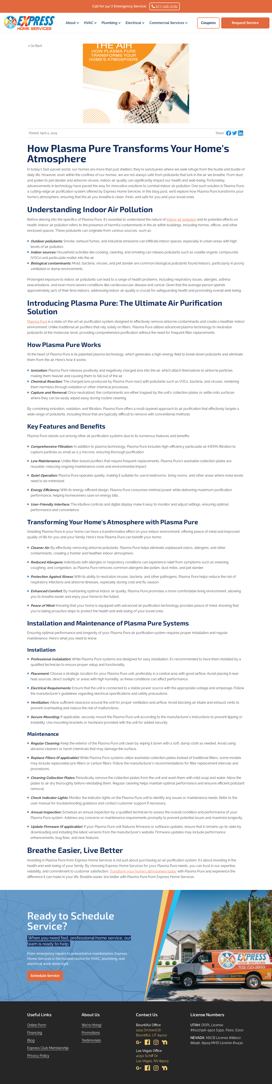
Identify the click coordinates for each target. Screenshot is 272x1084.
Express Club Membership (48, 1048)
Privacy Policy (38, 1056)
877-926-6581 (165, 6)
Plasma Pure (37, 322)
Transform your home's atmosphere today (143, 871)
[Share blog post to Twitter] (234, 133)
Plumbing (112, 23)
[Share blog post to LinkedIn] (240, 133)
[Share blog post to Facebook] (228, 133)
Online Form (36, 1025)
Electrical (135, 23)
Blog (31, 1040)
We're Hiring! (92, 1025)
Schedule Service (45, 976)
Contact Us (146, 1014)
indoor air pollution (181, 219)
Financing (34, 1033)
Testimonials (91, 1040)
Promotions (91, 1033)
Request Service (245, 23)
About (73, 23)
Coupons (208, 23)
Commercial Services (168, 23)
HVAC (91, 23)
